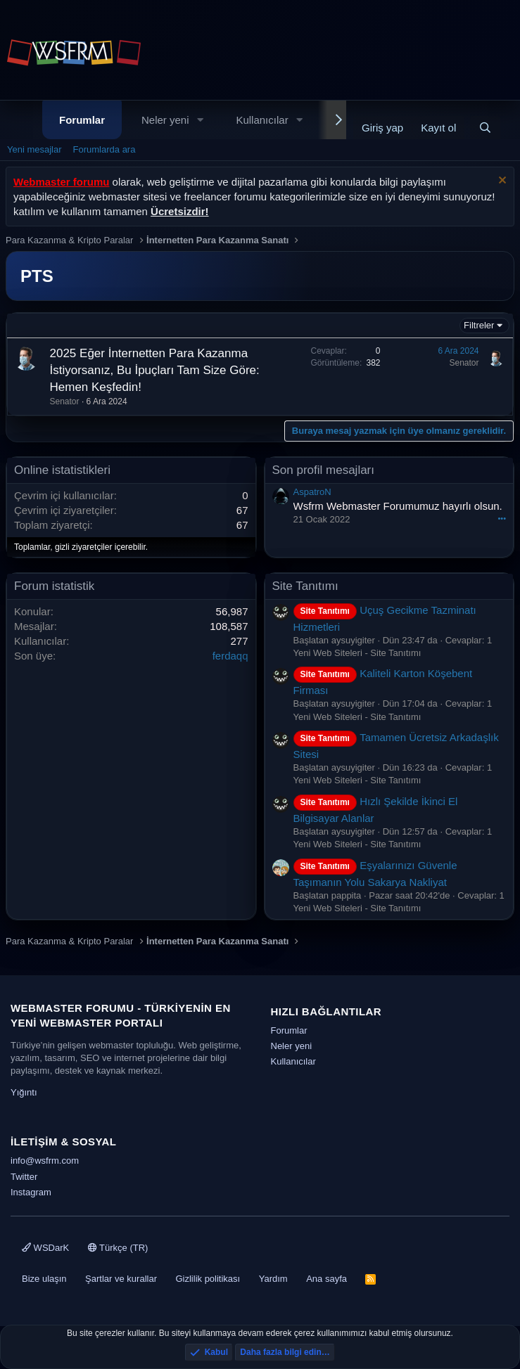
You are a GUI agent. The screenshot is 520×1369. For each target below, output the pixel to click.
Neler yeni (165, 120)
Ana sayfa (326, 1278)
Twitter (24, 1176)
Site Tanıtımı (305, 586)
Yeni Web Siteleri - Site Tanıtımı (357, 653)
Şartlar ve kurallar (121, 1278)
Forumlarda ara (104, 149)
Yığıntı (24, 1092)
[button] (200, 120)
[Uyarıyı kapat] (501, 181)
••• (501, 518)
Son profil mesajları (323, 470)
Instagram (31, 1192)
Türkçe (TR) (118, 1247)
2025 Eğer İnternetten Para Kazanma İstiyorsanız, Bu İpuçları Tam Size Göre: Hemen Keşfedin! (155, 370)
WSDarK (45, 1247)
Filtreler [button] (479, 325)
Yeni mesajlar (34, 149)
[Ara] (485, 127)
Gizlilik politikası (207, 1278)
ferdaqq (230, 656)
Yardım (273, 1278)
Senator (65, 401)
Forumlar (82, 120)
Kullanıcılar (262, 120)
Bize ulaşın (44, 1278)
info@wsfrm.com (45, 1160)
